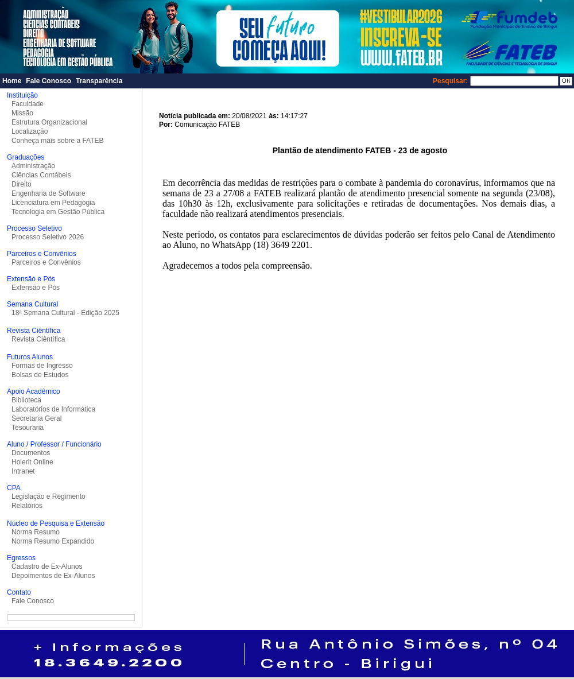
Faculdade (27, 104)
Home (11, 81)
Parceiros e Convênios (46, 262)
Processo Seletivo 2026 (47, 237)
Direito (21, 184)
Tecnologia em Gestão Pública (57, 212)
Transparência (99, 81)
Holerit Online (32, 462)
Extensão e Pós (35, 288)
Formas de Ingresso (42, 366)
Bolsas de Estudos (39, 375)
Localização (29, 131)
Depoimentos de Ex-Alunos (53, 576)
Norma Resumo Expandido (52, 541)
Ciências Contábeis (41, 175)
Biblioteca (26, 400)
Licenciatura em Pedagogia (53, 203)
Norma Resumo (35, 532)
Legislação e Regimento (48, 496)
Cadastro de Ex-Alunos (46, 566)
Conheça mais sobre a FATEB (57, 141)
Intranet (23, 471)
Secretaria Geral (36, 418)
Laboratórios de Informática (53, 409)
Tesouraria (27, 428)
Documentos (30, 453)
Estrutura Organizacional (49, 122)
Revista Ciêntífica (38, 339)
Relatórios (26, 506)
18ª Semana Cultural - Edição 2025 (65, 313)
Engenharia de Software (48, 193)
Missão (22, 113)
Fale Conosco (48, 81)
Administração (33, 166)
